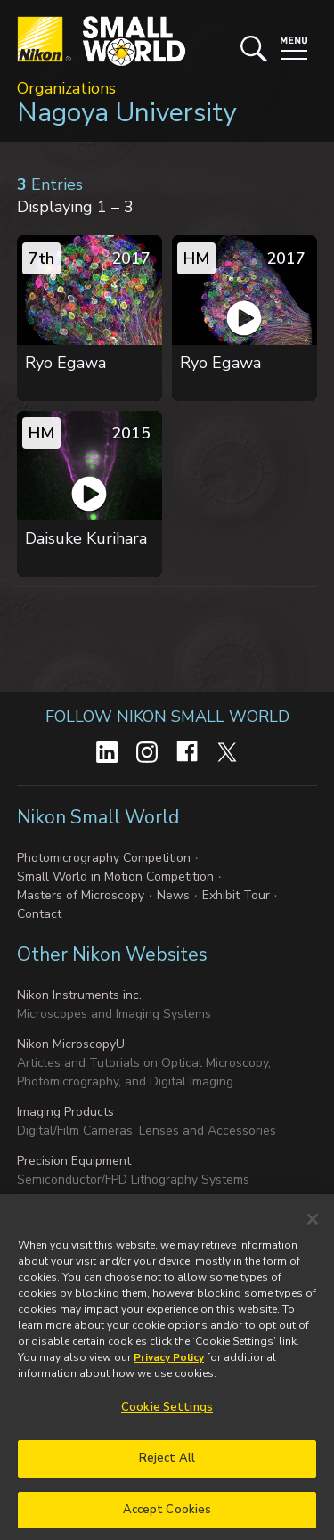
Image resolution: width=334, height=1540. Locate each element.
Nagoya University (126, 112)
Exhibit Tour (236, 895)
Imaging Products (65, 1111)
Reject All (167, 1468)
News (173, 895)
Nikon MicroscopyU (71, 1044)
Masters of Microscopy (80, 895)
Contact (39, 913)
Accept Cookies (167, 1519)
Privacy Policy (169, 1367)
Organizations (66, 88)
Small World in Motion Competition (115, 876)
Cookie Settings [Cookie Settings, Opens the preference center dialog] (167, 1417)
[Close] (312, 1229)
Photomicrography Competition (104, 857)
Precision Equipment (74, 1160)
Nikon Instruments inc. (79, 995)
